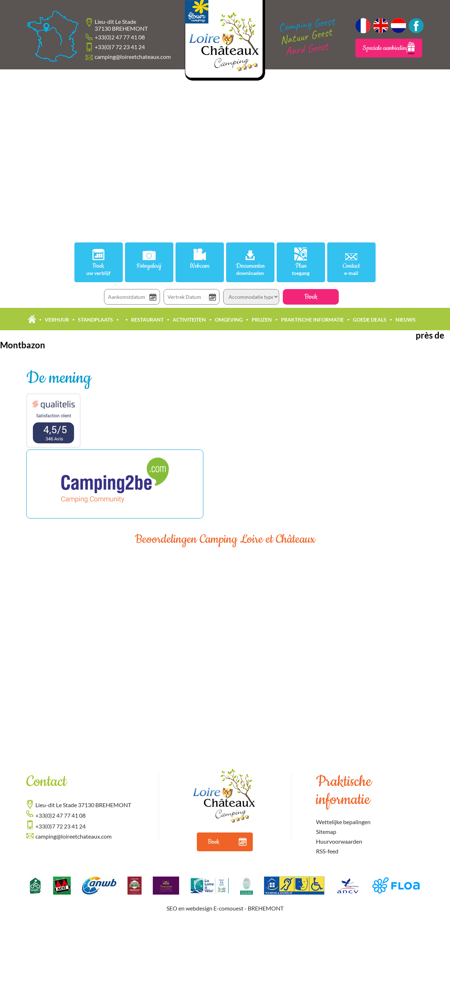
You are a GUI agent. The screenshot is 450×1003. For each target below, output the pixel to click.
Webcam (199, 266)
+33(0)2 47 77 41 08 (120, 37)
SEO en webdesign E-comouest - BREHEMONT (225, 908)
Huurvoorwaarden (339, 841)
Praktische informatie (312, 320)
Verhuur (57, 320)
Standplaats (95, 320)
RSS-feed (327, 851)
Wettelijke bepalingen (343, 821)
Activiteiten (189, 320)
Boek (98, 269)
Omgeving (229, 320)
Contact (351, 269)
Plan (301, 269)
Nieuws (405, 320)
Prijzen (262, 320)
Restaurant (147, 320)
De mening (58, 378)
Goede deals (369, 320)
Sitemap (326, 831)
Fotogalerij (149, 266)
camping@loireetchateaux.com (133, 56)
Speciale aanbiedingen (389, 48)
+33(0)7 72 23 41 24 (120, 46)
